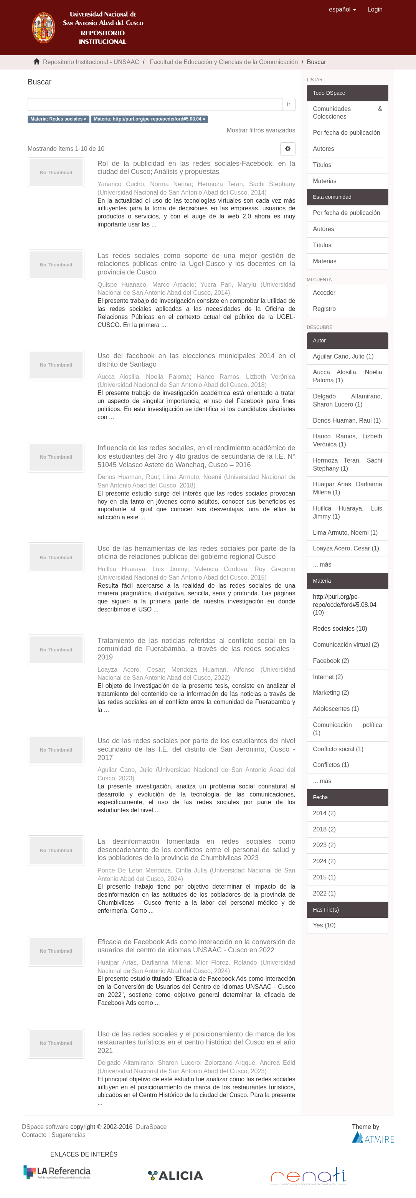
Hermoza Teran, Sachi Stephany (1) (348, 464)
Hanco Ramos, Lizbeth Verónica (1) (348, 440)
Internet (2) (328, 677)
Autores (323, 148)
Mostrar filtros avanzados (261, 130)
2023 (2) (324, 845)
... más (322, 564)
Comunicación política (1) (348, 729)
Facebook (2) (331, 661)
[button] (342, 9)
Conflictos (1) (331, 765)
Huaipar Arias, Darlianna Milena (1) (348, 488)
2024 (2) (324, 861)
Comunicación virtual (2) (346, 644)
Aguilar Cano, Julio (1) (343, 356)
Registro (324, 309)
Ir (289, 104)
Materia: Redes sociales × (58, 119)
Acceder (324, 292)
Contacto (34, 1135)
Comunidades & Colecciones (348, 113)
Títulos (322, 165)
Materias (325, 181)
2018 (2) (324, 829)
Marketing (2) (331, 692)
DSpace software (45, 1127)
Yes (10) (324, 925)
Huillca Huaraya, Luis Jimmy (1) (348, 512)
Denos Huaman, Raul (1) (347, 420)
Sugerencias (68, 1135)
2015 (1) (324, 877)
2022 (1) (324, 893)
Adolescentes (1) (336, 709)
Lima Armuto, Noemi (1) (345, 532)
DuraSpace (151, 1127)
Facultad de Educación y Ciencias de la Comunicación (224, 62)
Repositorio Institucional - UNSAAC (91, 62)
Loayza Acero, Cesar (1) (346, 548)
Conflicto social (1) (338, 749)
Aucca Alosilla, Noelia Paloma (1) (348, 376)
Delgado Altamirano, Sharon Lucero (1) (348, 400)
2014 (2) (324, 813)
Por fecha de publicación (346, 132)
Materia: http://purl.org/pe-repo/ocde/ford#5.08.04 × (149, 119)
